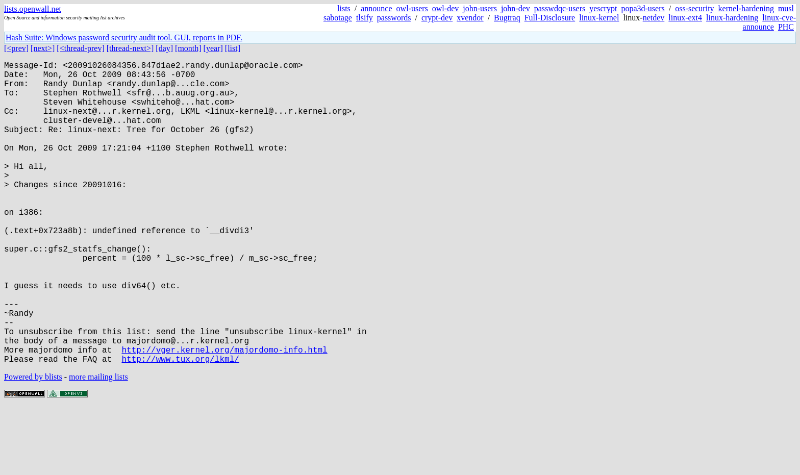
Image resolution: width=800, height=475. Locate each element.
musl (786, 8)
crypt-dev (437, 17)
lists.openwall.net (32, 9)
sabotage (337, 17)
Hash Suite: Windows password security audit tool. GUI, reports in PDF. (124, 37)
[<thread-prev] (80, 48)
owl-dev (445, 8)
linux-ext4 (685, 17)
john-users (480, 8)
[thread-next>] (130, 48)
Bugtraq (507, 17)
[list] (232, 48)
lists (344, 8)
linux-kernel (599, 17)
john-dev (515, 8)
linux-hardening (732, 17)
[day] (164, 48)
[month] (188, 48)
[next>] (43, 48)
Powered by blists (33, 444)
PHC (786, 26)
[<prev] (16, 48)
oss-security (694, 8)
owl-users (412, 8)
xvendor (470, 17)
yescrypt (603, 8)
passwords (394, 17)
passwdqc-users (559, 8)
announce (376, 8)
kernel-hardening (746, 8)
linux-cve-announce (769, 22)
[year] (213, 48)
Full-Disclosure (550, 17)
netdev (654, 17)
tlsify (364, 17)
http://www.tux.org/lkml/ (180, 426)
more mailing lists (98, 444)
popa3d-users (642, 8)
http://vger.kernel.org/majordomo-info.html (224, 414)
